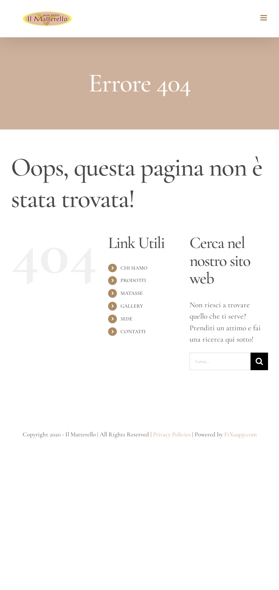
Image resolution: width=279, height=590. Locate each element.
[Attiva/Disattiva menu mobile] (264, 18)
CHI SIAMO (134, 268)
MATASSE (132, 293)
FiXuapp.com (240, 434)
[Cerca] (259, 361)
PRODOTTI (133, 280)
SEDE (127, 319)
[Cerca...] (220, 361)
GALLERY (132, 306)
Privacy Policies (172, 434)
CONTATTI (133, 331)
